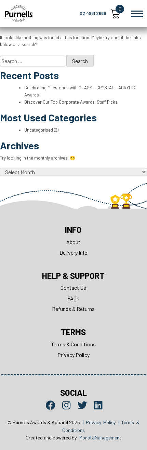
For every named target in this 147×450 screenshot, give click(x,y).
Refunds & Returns (73, 308)
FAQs (73, 298)
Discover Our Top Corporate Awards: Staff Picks (71, 102)
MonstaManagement (100, 437)
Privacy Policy (73, 354)
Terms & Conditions (73, 344)
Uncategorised (38, 130)
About (73, 242)
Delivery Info (73, 252)
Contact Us (73, 287)
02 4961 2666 (93, 13)
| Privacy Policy (99, 422)
